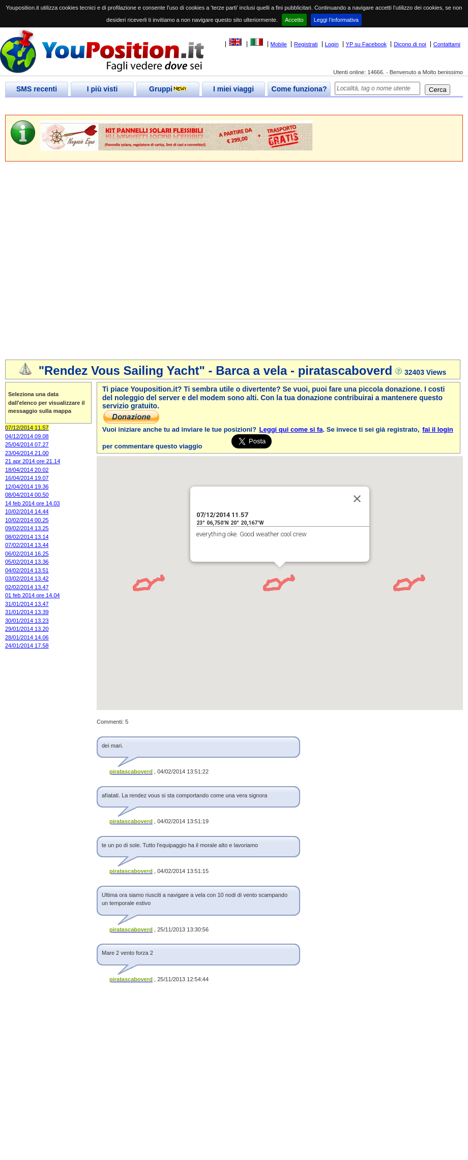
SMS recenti (36, 89)
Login (332, 44)
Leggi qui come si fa (291, 429)
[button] (268, 580)
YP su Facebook (366, 44)
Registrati (305, 44)
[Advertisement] (95, 262)
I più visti (102, 89)
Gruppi (168, 89)
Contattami (446, 44)
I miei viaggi (233, 89)
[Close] (357, 499)
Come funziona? (299, 89)
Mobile (279, 44)
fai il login (437, 429)
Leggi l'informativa (336, 20)
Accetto (294, 20)
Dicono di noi (410, 44)
